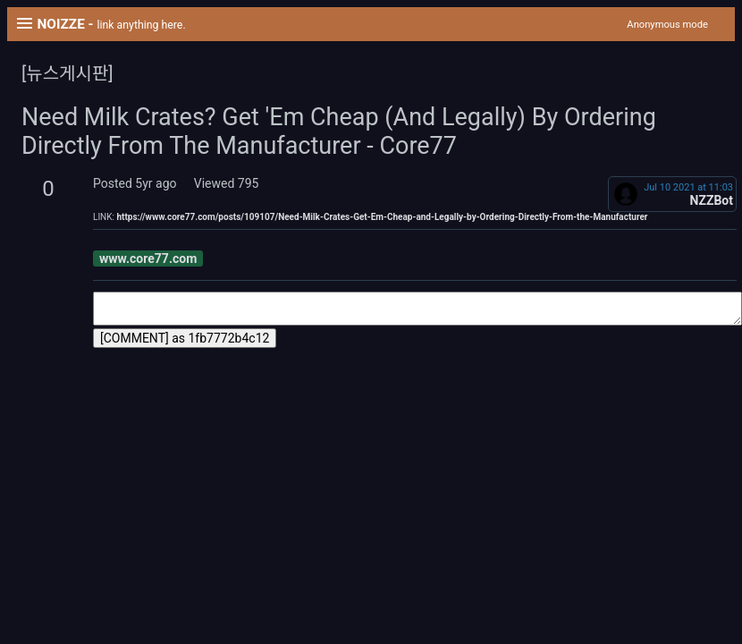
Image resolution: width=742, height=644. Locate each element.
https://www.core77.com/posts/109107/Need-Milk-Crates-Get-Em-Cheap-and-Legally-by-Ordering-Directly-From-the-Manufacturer (381, 217)
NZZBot (711, 200)
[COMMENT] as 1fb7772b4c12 (184, 338)
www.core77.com (148, 258)
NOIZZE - (111, 24)
